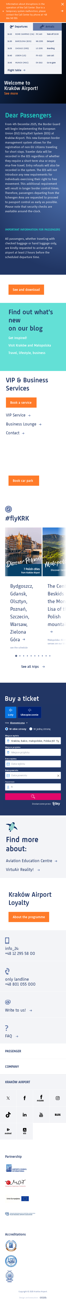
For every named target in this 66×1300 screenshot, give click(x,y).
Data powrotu (11, 770)
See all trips (30, 667)
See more (11, 93)
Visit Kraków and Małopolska (30, 345)
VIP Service (16, 415)
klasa (7, 723)
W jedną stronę (42, 729)
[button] (16, 656)
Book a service (20, 403)
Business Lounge (21, 424)
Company (12, 1067)
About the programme (29, 917)
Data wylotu (10, 759)
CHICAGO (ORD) (22, 48)
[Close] (62, 4)
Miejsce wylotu (12, 735)
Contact (12, 432)
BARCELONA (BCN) (23, 41)
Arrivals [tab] (47, 26)
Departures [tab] (19, 26)
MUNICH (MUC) (22, 62)
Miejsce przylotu (12, 747)
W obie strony (17, 729)
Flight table (14, 70)
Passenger (13, 1051)
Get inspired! (18, 338)
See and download (26, 290)
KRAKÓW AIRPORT (17, 1082)
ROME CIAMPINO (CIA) (24, 34)
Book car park (23, 481)
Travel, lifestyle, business (27, 353)
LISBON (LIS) (20, 55)
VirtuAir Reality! (20, 869)
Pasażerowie (9, 782)
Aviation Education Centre (29, 860)
